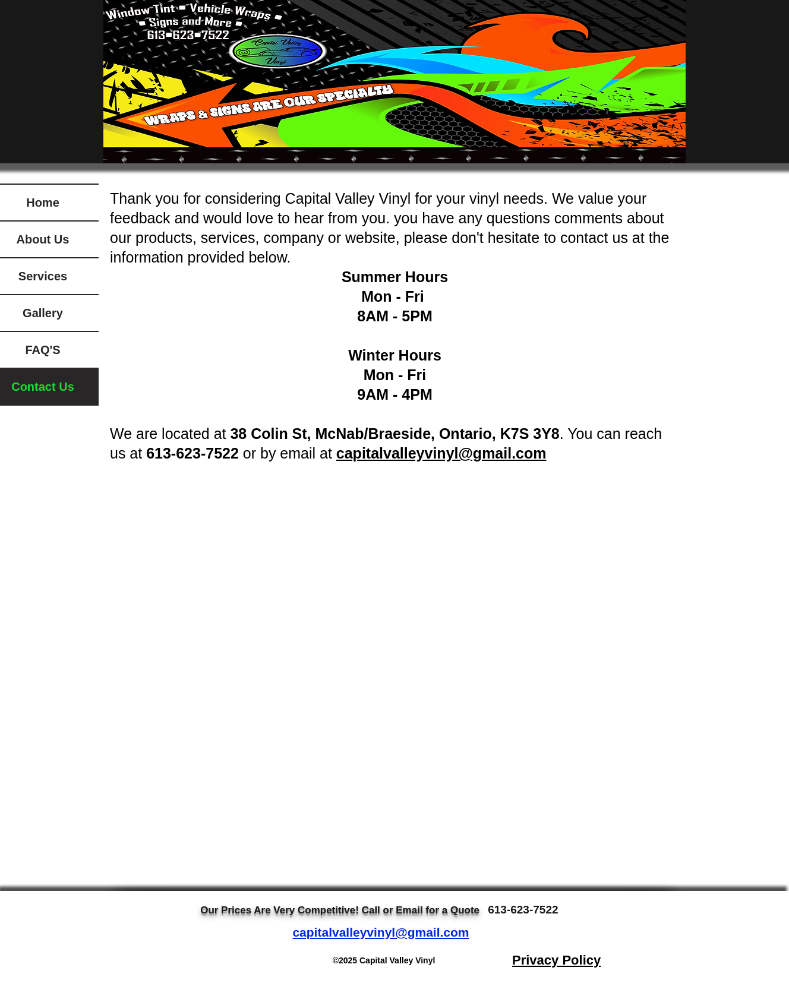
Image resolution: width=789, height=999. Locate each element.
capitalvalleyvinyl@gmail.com (380, 932)
